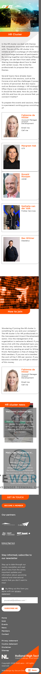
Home (4, 618)
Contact (5, 634)
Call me (24, 130)
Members (6, 631)
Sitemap (5, 650)
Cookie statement (10, 644)
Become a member (13, 506)
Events (5, 624)
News (4, 628)
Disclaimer (6, 647)
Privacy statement (10, 641)
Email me (25, 128)
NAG (4, 621)
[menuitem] (30, 3)
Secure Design (21, 671)
